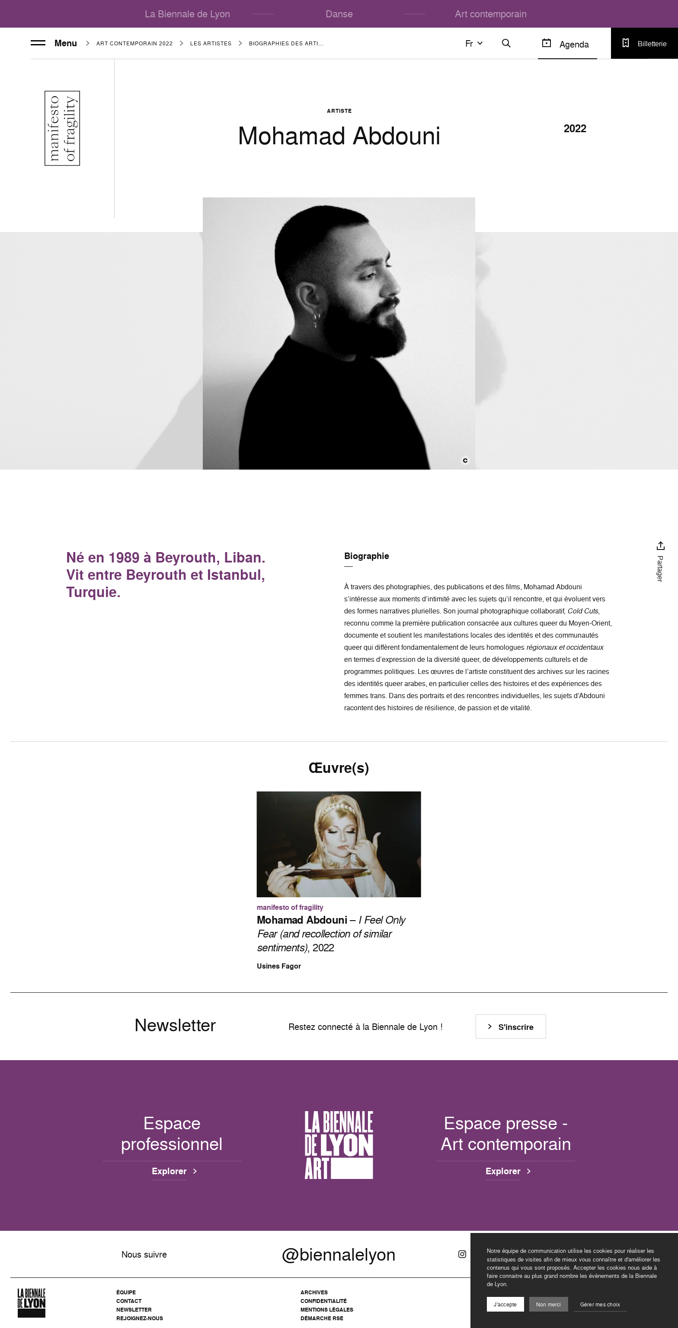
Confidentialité (324, 1301)
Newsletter (134, 1309)
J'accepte (505, 1304)
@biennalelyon (339, 1254)
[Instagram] (462, 1254)
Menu (54, 43)
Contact (128, 1301)
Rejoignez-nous (139, 1318)
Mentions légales (327, 1309)
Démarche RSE (322, 1318)
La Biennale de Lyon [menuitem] (187, 13)
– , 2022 (331, 933)
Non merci (548, 1304)
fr (475, 43)
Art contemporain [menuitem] (491, 13)
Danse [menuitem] (339, 13)
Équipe (126, 1292)
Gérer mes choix (600, 1304)
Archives (314, 1292)
